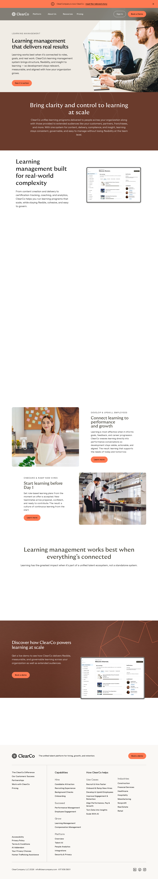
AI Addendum (18, 848)
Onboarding (60, 796)
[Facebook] (139, 869)
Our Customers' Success (23, 776)
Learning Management (65, 823)
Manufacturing (124, 799)
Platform (37, 14)
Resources (68, 14)
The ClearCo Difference (23, 772)
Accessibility (18, 837)
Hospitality (123, 795)
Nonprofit (122, 803)
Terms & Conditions (21, 844)
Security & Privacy (63, 855)
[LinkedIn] (134, 869)
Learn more (99, 460)
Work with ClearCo (21, 784)
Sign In (120, 14)
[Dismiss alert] (153, 4)
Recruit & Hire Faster (96, 784)
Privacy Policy (18, 841)
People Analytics (62, 847)
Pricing (80, 14)
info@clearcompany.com (46, 869)
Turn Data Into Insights (96, 810)
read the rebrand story (96, 4)
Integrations (60, 851)
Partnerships (18, 780)
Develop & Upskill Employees (99, 792)
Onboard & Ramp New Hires (99, 788)
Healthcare (123, 791)
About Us (52, 14)
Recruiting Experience (65, 788)
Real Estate (123, 807)
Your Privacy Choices (21, 851)
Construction (124, 783)
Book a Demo (137, 14)
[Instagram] (144, 869)
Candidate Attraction (64, 784)
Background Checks (64, 792)
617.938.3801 (64, 869)
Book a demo (21, 675)
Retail (120, 811)
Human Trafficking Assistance (25, 855)
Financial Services (126, 787)
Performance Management (67, 808)
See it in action (22, 83)
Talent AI (59, 843)
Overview (59, 839)
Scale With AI (92, 814)
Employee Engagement (65, 812)
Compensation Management (68, 827)
